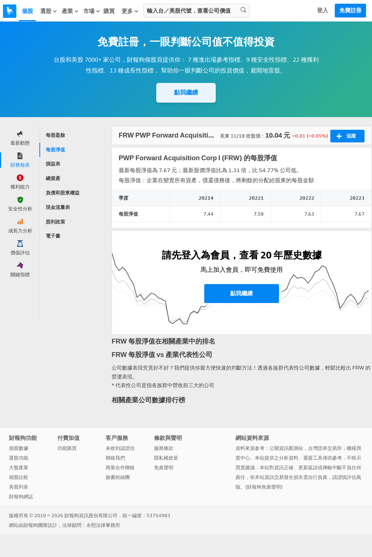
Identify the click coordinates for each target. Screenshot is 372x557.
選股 (48, 11)
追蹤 (346, 136)
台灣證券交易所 (325, 448)
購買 (109, 11)
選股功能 (18, 458)
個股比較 (18, 477)
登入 (322, 10)
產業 (70, 11)
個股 (27, 11)
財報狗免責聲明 (264, 487)
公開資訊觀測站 (286, 448)
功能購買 (67, 448)
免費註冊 (350, 10)
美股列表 (18, 487)
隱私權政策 (166, 458)
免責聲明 (163, 467)
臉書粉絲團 (118, 477)
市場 (91, 11)
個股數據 (18, 448)
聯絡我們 (115, 458)
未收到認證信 (120, 448)
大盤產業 (18, 467)
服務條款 (163, 448)
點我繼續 (186, 92)
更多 (130, 11)
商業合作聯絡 (120, 467)
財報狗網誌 (21, 496)
